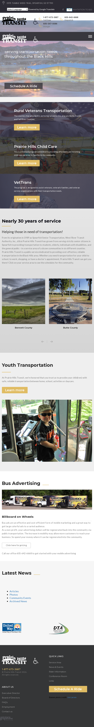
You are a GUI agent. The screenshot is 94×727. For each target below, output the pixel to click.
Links (51, 681)
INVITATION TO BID (79, 9)
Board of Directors (11, 698)
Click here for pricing (16, 545)
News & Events (56, 667)
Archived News (18, 601)
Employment (8, 707)
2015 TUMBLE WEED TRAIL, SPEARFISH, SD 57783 (27, 3)
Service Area (55, 662)
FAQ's (5, 702)
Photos (14, 594)
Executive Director (11, 693)
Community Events (20, 597)
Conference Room (58, 676)
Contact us (7, 711)
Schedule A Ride (68, 689)
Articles (14, 591)
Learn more (27, 127)
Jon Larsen (71, 697)
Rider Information (57, 671)
